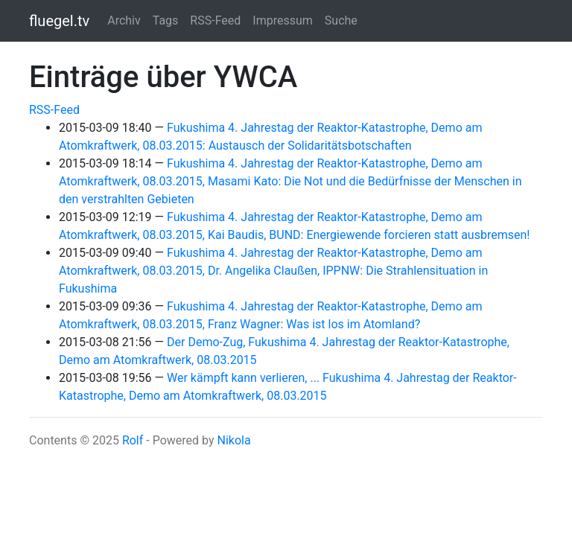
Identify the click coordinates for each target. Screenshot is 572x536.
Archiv (124, 20)
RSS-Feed (215, 20)
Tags (166, 20)
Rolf (132, 440)
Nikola (233, 440)
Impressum (282, 20)
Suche (341, 20)
